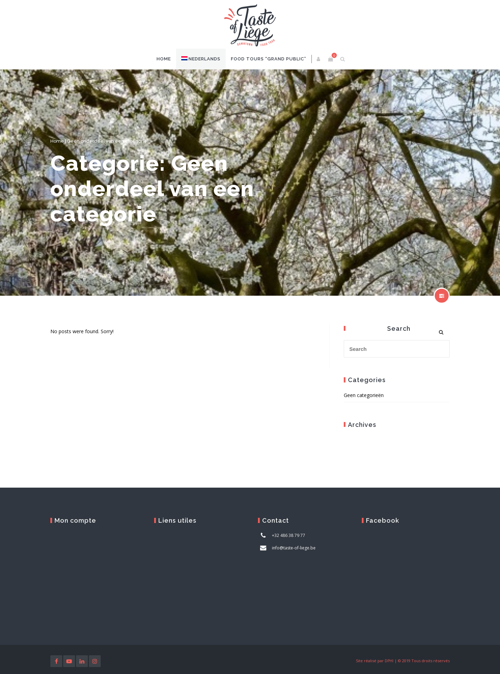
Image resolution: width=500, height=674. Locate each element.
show (442, 296)
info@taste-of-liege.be (294, 548)
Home (164, 58)
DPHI (389, 660)
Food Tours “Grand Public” (268, 58)
